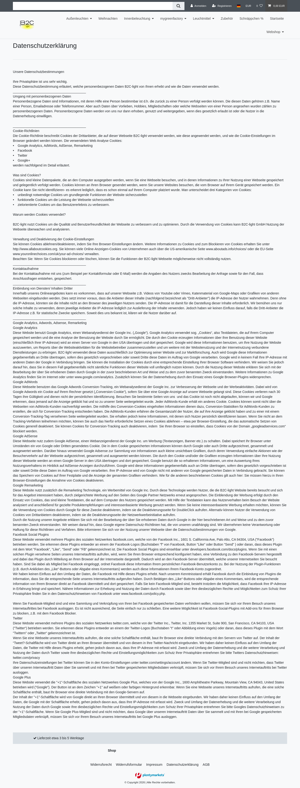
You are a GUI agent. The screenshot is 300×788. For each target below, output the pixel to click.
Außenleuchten (77, 18)
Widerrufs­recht (101, 764)
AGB (206, 764)
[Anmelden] (198, 6)
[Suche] (178, 6)
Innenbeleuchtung (137, 18)
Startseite (277, 18)
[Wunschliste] (259, 6)
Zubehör (227, 18)
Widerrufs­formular (129, 764)
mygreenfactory (171, 18)
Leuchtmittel (201, 18)
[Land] (238, 6)
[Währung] (248, 6)
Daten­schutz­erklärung (183, 764)
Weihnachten (107, 18)
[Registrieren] (222, 6)
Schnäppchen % (251, 18)
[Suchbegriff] (92, 6)
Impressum (154, 764)
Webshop (273, 32)
